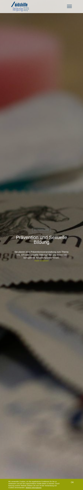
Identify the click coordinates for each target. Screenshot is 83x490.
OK (72, 483)
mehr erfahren (41, 260)
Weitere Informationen (33, 488)
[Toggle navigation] (69, 7)
